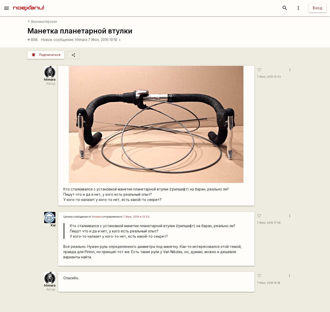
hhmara (81, 39)
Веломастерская (42, 21)
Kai (53, 225)
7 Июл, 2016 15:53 (269, 76)
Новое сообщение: (57, 39)
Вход (317, 8)
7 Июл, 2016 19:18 (104, 39)
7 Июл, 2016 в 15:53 (136, 216)
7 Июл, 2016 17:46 (269, 222)
